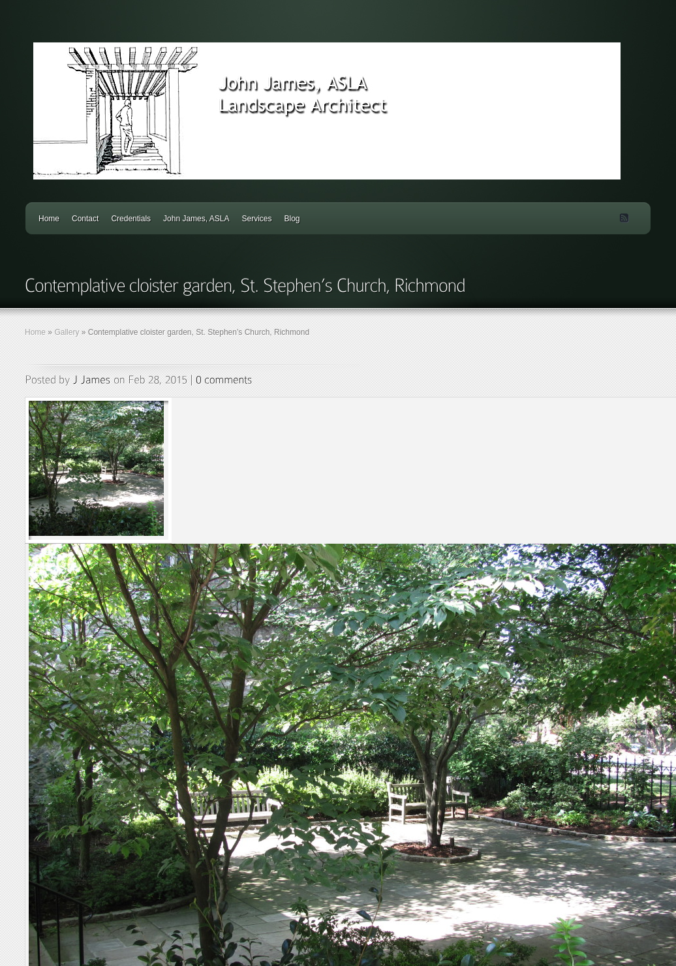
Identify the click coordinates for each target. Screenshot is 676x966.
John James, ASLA (196, 218)
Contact (85, 218)
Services (256, 218)
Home (48, 218)
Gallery (66, 332)
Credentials (131, 218)
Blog (292, 218)
